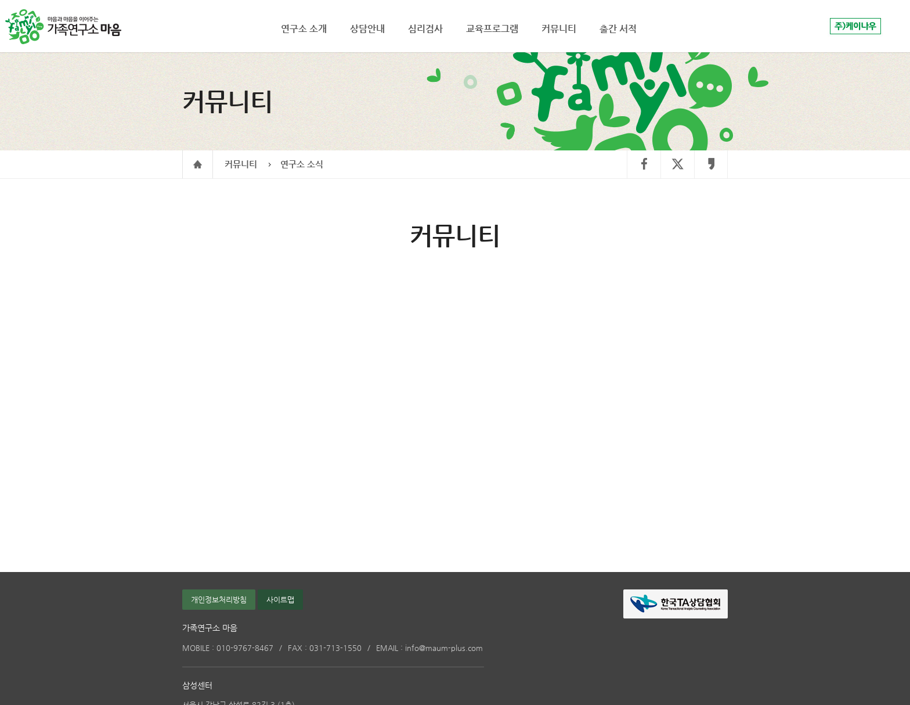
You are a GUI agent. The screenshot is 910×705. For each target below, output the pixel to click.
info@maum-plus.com (429, 647)
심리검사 (425, 28)
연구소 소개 (304, 28)
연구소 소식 (301, 164)
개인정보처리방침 (219, 599)
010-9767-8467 (227, 647)
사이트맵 (280, 599)
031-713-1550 (325, 647)
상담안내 (367, 28)
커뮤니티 (241, 164)
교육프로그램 (492, 28)
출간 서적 (618, 28)
